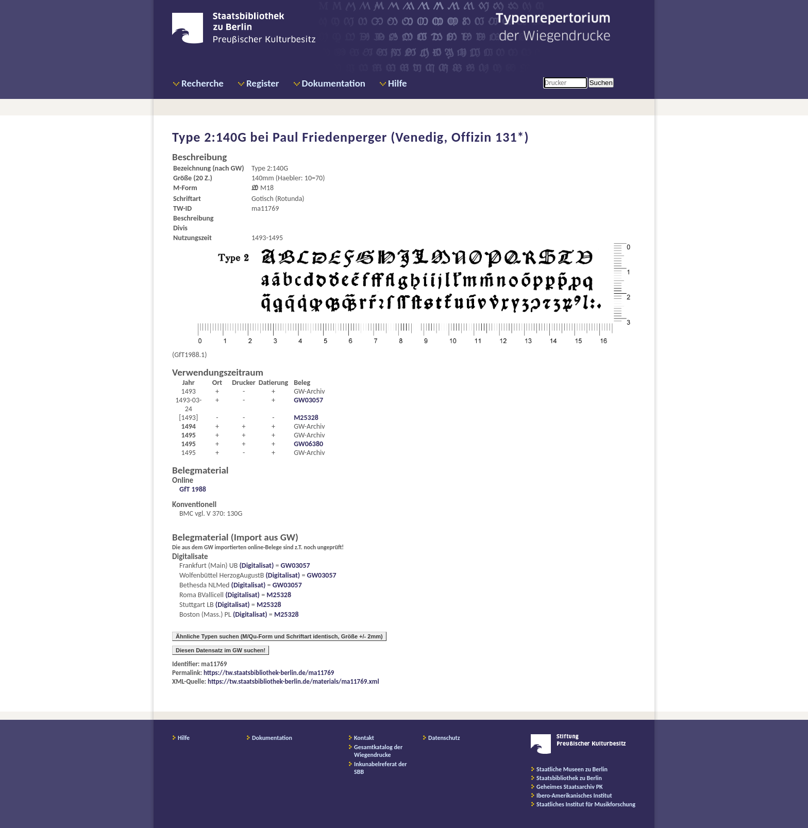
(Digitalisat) (256, 565)
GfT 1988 (192, 489)
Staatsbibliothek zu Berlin (569, 778)
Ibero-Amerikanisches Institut (574, 795)
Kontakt (364, 737)
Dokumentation (333, 83)
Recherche (202, 83)
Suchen (601, 83)
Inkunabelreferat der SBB (380, 768)
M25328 (306, 417)
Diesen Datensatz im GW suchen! (220, 650)
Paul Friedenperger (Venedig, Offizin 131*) (401, 137)
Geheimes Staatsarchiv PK (569, 786)
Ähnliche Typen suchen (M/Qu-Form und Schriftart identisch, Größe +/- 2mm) (279, 636)
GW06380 (308, 444)
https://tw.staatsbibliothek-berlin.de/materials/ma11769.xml (293, 681)
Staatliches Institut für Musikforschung (585, 804)
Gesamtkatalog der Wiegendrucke (378, 750)
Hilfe (397, 83)
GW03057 (308, 400)
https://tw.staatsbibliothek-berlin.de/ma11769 (269, 673)
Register (262, 83)
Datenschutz (444, 737)
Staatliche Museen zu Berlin (572, 769)
